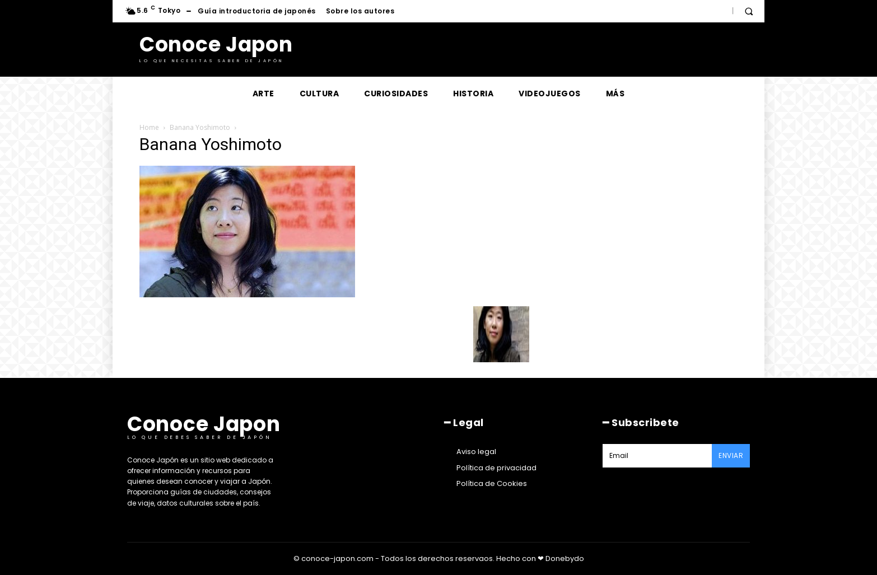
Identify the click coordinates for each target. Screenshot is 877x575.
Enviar (731, 455)
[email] (657, 456)
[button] (749, 11)
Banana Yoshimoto (200, 127)
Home (149, 127)
